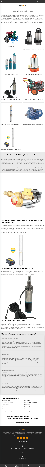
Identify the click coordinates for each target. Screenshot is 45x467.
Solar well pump (27, 400)
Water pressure (27, 404)
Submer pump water (28, 411)
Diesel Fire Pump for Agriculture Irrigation (34, 99)
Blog (43, 462)
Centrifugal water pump (7, 411)
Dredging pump (5, 404)
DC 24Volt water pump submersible (34, 74)
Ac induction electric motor (7, 402)
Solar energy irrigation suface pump (9, 408)
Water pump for (5, 406)
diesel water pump (11, 46)
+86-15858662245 (22, 454)
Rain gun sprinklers (28, 406)
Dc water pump (27, 408)
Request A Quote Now (22, 422)
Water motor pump (6, 400)
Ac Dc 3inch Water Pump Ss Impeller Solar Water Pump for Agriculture (16, 149)
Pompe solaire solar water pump (11, 74)
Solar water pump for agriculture (30, 402)
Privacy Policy (38, 462)
